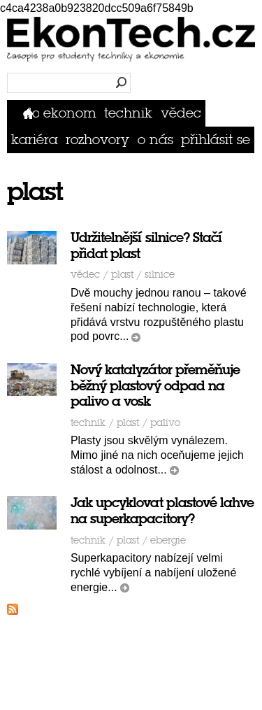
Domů (31, 113)
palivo (165, 423)
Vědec (181, 113)
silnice (160, 275)
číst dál (135, 337)
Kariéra (34, 140)
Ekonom (69, 113)
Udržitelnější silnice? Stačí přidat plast (146, 245)
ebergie (168, 540)
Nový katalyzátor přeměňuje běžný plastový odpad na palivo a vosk (155, 386)
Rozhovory (97, 140)
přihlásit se (215, 140)
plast (122, 275)
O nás (155, 140)
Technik (128, 113)
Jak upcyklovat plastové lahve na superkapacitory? (162, 510)
